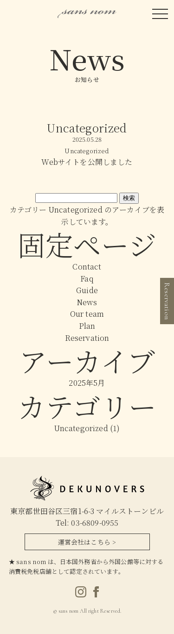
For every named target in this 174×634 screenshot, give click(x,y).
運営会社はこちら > (87, 541)
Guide (87, 290)
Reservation (87, 338)
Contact (86, 266)
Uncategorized (81, 428)
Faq (86, 278)
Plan (87, 325)
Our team (87, 313)
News (87, 302)
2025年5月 (87, 382)
